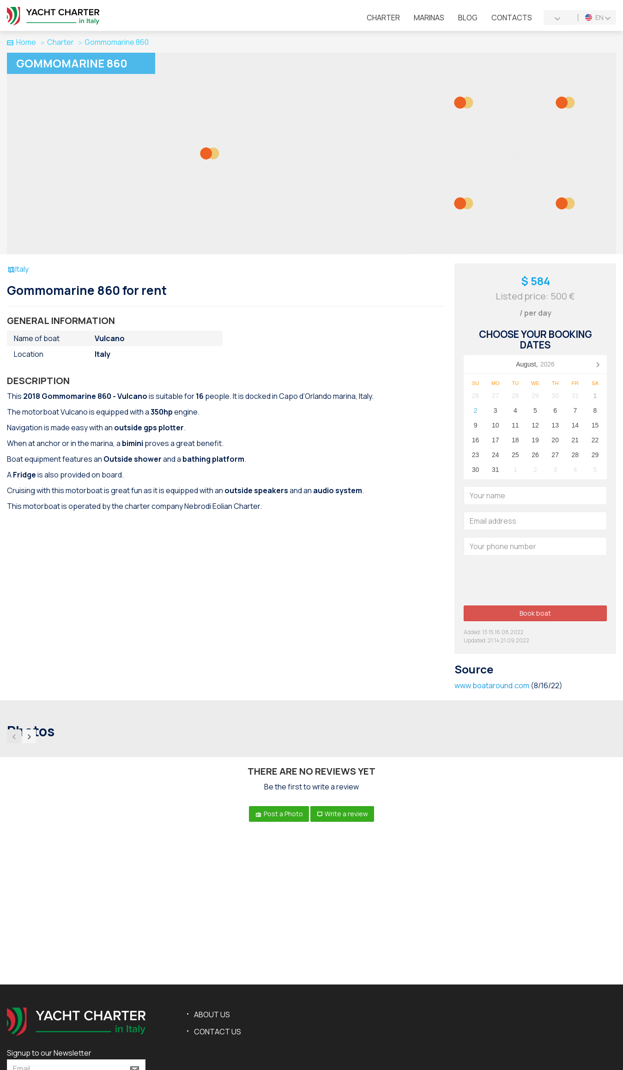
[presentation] (534, 581)
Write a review (342, 813)
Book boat (535, 613)
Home (21, 42)
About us (212, 1014)
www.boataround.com (491, 685)
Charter (383, 17)
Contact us (217, 1032)
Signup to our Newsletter (49, 1053)
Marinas (429, 17)
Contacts (511, 17)
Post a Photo (279, 813)
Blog (468, 17)
